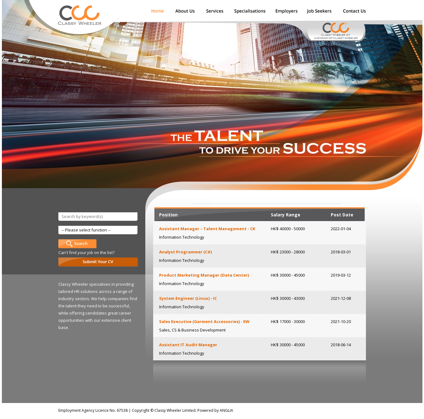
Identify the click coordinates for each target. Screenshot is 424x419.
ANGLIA (226, 410)
